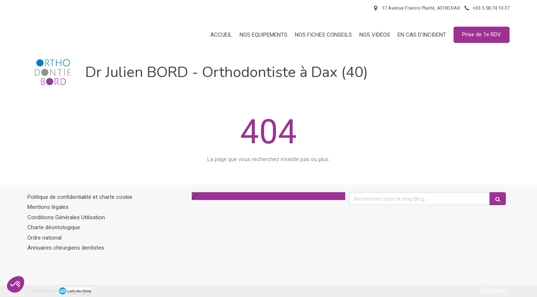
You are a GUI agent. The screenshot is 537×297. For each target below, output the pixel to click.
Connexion (493, 290)
